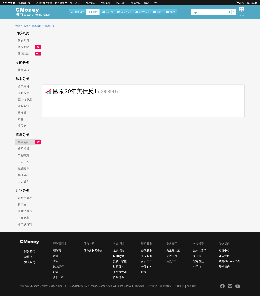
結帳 (240, 2)
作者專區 (135, 2)
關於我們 (29, 251)
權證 (157, 12)
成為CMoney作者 (229, 261)
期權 (170, 12)
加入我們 (29, 262)
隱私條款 (139, 286)
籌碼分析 (37, 26)
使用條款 (152, 286)
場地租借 (224, 266)
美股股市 (146, 256)
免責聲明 (191, 286)
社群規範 (179, 286)
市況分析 (142, 12)
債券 (143, 272)
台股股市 (146, 250)
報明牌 (197, 266)
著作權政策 (165, 286)
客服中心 (224, 250)
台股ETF (146, 261)
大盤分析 (78, 12)
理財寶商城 (24, 2)
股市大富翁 (200, 250)
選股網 (197, 256)
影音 (55, 272)
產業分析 (124, 12)
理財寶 (57, 250)
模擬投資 (105, 2)
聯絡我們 (120, 2)
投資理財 (59, 2)
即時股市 (74, 2)
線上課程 (58, 266)
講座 (55, 261)
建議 (241, 15)
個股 (93, 12)
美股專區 (90, 2)
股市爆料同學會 (44, 2)
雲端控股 (198, 261)
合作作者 (58, 277)
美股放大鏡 (120, 272)
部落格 (28, 257)
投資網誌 (118, 250)
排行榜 (107, 12)
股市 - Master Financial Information (35, 12)
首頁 (17, 26)
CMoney (9, 2)
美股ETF (146, 266)
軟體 (55, 256)
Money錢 (118, 256)
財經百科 (118, 266)
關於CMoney (150, 2)
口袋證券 (118, 277)
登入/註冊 (252, 2)
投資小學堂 (120, 261)
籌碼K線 (49, 26)
